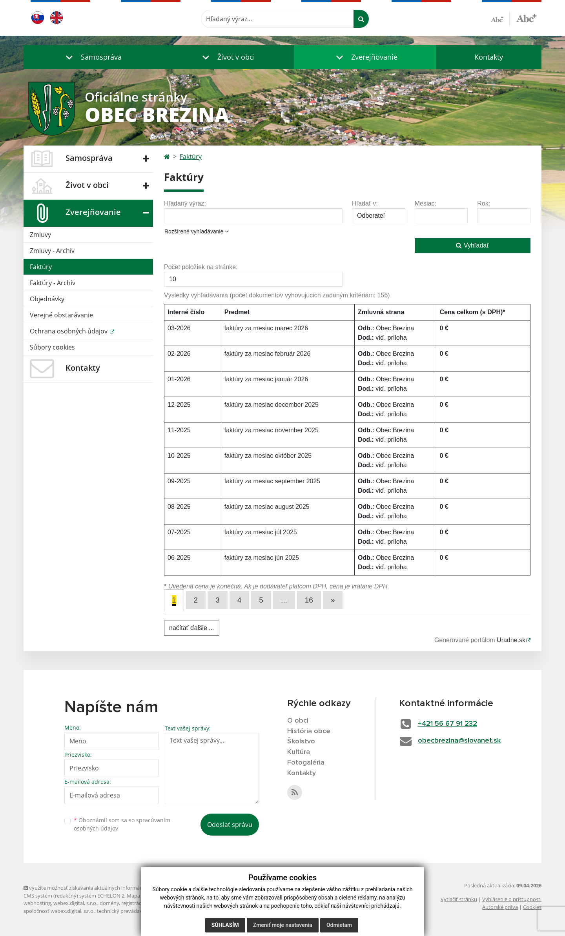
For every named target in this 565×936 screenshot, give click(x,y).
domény (109, 903)
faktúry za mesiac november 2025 (271, 430)
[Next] (333, 600)
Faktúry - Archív (52, 283)
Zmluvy (40, 234)
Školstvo (301, 741)
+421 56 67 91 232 (447, 723)
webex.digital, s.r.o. (75, 903)
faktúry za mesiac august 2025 (267, 506)
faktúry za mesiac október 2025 (268, 455)
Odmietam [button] (339, 925)
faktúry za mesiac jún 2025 (261, 557)
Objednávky (47, 299)
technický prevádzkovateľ (127, 910)
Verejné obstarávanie (61, 315)
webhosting (37, 903)
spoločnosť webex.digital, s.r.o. (59, 910)
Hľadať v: (365, 203)
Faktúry (41, 266)
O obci (297, 720)
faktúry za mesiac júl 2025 (260, 532)
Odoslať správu (229, 824)
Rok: (483, 203)
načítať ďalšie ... (191, 628)
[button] (92, 57)
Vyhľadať (472, 245)
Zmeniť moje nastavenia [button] (282, 925)
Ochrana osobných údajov (69, 331)
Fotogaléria (305, 762)
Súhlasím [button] (225, 925)
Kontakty (488, 57)
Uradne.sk (511, 640)
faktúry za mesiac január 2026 (266, 379)
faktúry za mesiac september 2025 (272, 481)
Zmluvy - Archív (52, 250)
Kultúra (298, 752)
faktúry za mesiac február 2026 (267, 353)
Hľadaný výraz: (185, 203)
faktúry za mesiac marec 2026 (266, 328)
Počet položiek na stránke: (201, 267)
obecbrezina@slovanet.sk (459, 740)
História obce (308, 731)
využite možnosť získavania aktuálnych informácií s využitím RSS (101, 887)
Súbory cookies (52, 347)
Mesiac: (425, 203)
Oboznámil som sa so (122, 824)
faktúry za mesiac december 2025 (271, 404)
